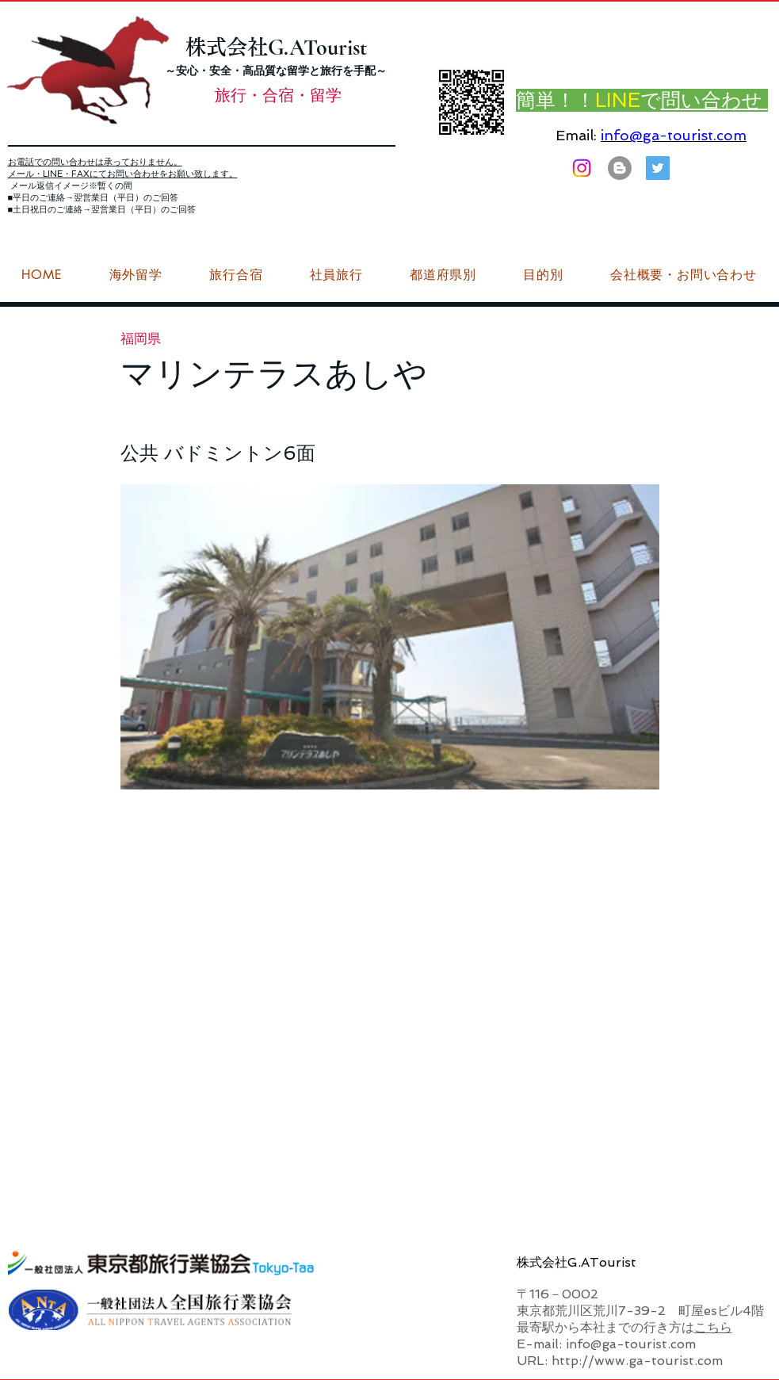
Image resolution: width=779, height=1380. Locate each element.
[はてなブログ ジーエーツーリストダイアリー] (620, 168)
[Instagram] (582, 168)
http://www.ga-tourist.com (637, 1360)
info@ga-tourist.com (674, 135)
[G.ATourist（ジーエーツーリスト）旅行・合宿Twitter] (658, 168)
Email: (576, 135)
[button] (683, 275)
